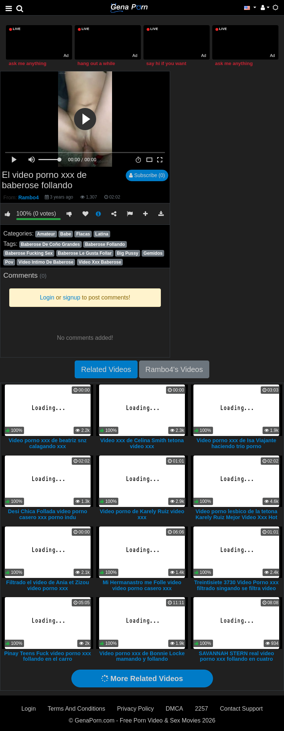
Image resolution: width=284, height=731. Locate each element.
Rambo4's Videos (174, 369)
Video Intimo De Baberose (45, 262)
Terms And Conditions (76, 708)
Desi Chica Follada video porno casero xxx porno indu (47, 514)
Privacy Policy (135, 708)
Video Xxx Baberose (99, 262)
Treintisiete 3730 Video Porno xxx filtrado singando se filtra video (236, 585)
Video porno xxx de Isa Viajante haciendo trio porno (236, 443)
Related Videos (106, 369)
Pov (9, 262)
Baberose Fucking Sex (29, 253)
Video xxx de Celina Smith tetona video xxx (142, 443)
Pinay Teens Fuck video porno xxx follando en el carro (47, 656)
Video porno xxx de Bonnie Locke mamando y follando (142, 656)
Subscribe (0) (147, 175)
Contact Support (241, 708)
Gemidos (152, 253)
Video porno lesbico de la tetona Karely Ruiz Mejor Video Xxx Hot (236, 514)
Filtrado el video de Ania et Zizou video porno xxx (47, 585)
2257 (201, 708)
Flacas (83, 234)
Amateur (46, 234)
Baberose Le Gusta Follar (85, 253)
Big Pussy (127, 253)
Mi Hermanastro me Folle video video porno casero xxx (142, 585)
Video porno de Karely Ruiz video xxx (142, 514)
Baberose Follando (105, 244)
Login (28, 708)
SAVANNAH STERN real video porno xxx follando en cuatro (236, 656)
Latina (101, 234)
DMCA (174, 708)
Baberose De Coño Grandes (50, 244)
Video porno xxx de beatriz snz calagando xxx (48, 443)
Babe (65, 234)
